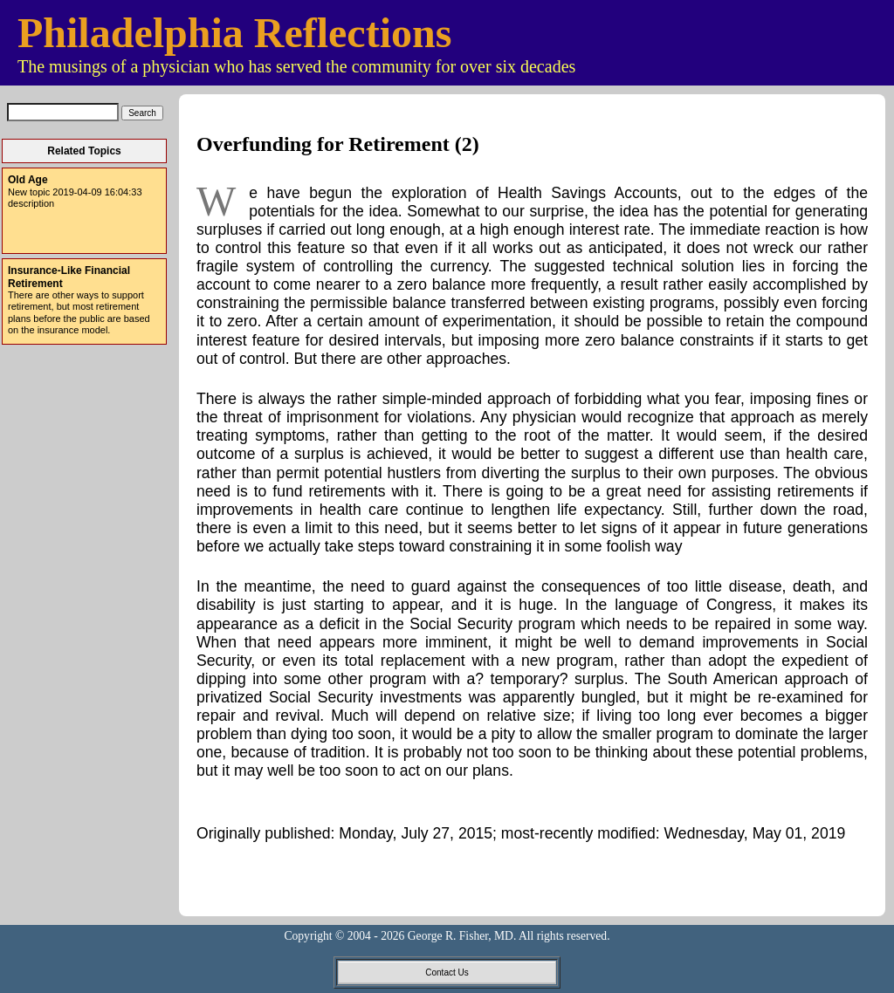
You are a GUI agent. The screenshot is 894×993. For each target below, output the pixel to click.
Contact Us (446, 972)
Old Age (28, 180)
